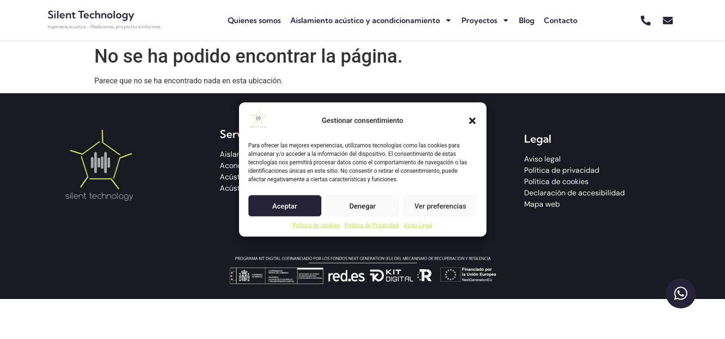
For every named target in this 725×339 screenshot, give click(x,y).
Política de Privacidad (372, 225)
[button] (472, 120)
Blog (526, 20)
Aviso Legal (418, 225)
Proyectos (486, 20)
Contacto (560, 20)
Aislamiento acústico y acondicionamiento (371, 20)
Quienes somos (254, 20)
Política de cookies (316, 225)
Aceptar (284, 206)
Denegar (362, 206)
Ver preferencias (440, 206)
